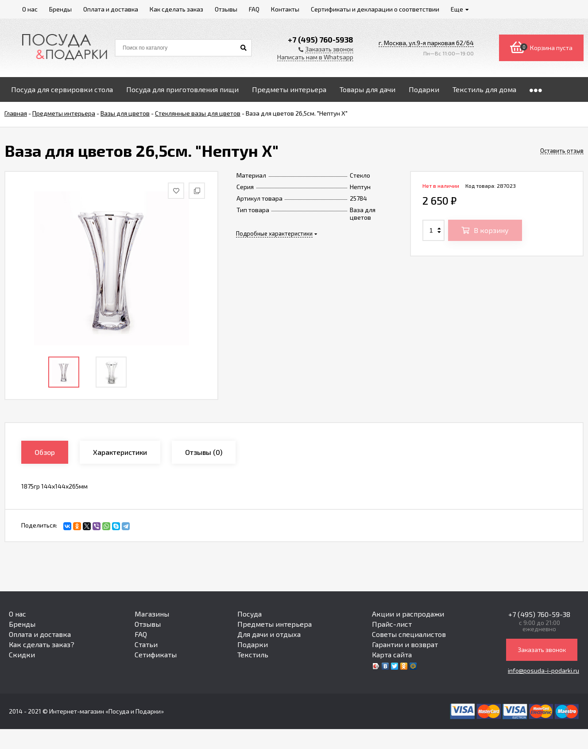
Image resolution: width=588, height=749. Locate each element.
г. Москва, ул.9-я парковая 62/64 (426, 43)
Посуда (249, 613)
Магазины (152, 613)
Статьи (146, 644)
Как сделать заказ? (41, 644)
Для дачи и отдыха (269, 634)
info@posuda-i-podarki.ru (543, 670)
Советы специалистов (409, 634)
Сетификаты (156, 654)
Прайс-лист (392, 624)
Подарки (252, 644)
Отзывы (148, 624)
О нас (17, 613)
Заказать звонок (542, 649)
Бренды (22, 624)
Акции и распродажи (408, 613)
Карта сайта (392, 654)
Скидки (22, 654)
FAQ (141, 634)
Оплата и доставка (40, 634)
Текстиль (252, 654)
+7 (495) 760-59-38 (539, 614)
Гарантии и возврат (405, 644)
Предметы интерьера (274, 624)
